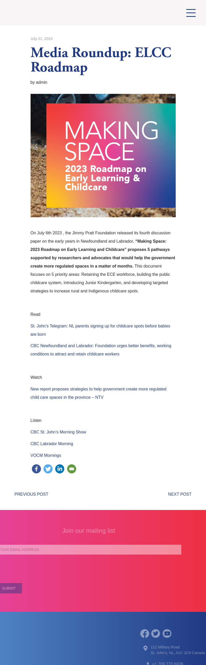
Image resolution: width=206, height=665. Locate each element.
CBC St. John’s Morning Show (58, 432)
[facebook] (150, 633)
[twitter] (161, 633)
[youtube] (172, 633)
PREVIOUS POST (31, 494)
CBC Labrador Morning (52, 444)
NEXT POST (179, 494)
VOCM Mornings (46, 455)
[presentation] (83, 569)
